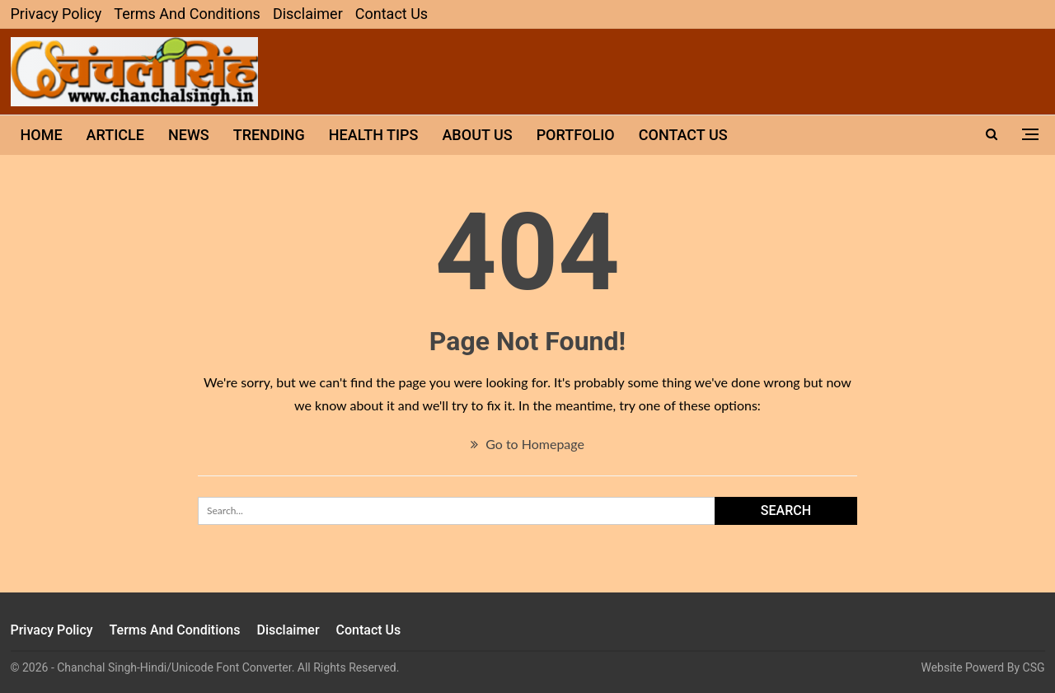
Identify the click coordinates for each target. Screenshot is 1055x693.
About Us (477, 134)
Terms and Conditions (187, 13)
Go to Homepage (527, 444)
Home (42, 134)
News (188, 134)
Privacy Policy (56, 13)
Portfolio (576, 134)
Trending (269, 134)
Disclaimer (308, 13)
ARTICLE (115, 134)
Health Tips (374, 134)
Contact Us (391, 13)
